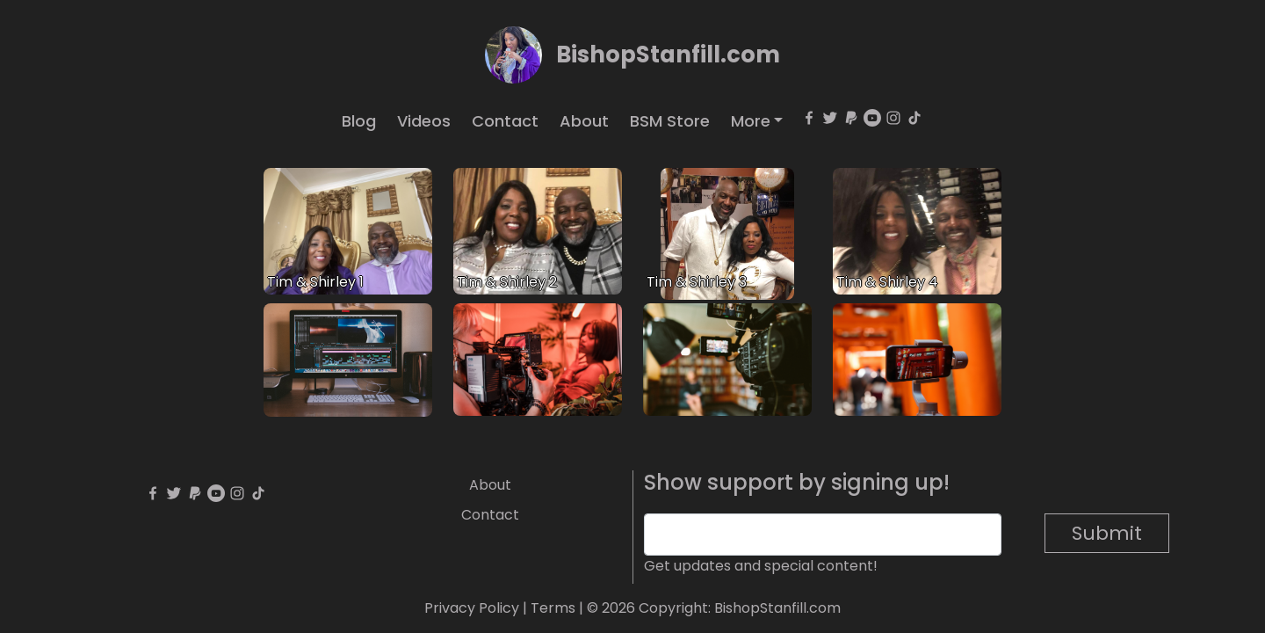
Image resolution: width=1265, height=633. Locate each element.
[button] (757, 121)
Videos (424, 121)
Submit (1107, 533)
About (584, 121)
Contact (505, 121)
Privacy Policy (471, 608)
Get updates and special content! (761, 566)
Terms (553, 608)
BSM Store (670, 121)
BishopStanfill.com (668, 54)
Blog (359, 121)
